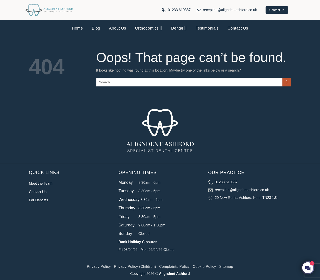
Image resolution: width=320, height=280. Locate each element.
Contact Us (238, 28)
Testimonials (207, 28)
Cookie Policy (204, 266)
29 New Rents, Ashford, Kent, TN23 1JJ (246, 198)
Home (77, 28)
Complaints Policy (174, 266)
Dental (179, 28)
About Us (117, 28)
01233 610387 (179, 10)
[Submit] (286, 82)
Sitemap (226, 266)
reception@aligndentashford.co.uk (230, 10)
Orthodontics (148, 28)
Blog (96, 28)
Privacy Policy (99, 266)
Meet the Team (40, 183)
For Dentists (38, 200)
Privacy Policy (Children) (135, 266)
